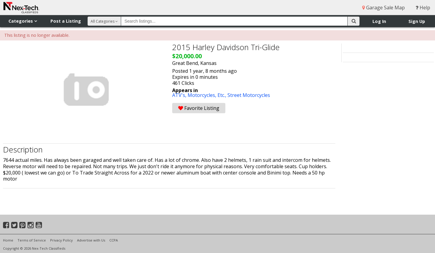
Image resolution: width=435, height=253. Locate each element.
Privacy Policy (61, 240)
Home (8, 240)
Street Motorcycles (248, 95)
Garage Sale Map (383, 7)
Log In (379, 21)
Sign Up (416, 21)
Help (423, 7)
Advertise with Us (91, 240)
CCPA (113, 240)
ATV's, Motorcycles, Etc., (199, 95)
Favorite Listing (198, 108)
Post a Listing (65, 21)
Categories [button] (22, 21)
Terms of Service (32, 240)
